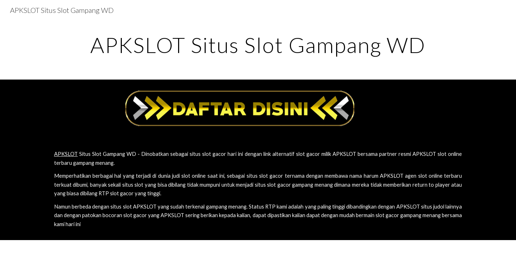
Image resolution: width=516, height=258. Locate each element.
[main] (258, 44)
